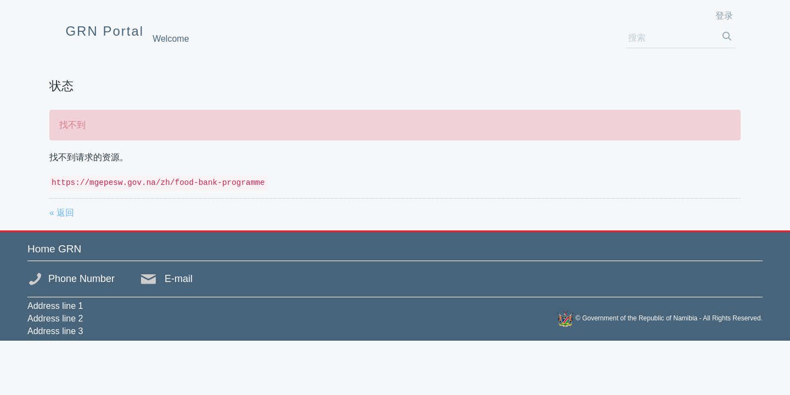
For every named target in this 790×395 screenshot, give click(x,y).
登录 (724, 15)
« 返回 (61, 212)
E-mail (179, 278)
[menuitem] (170, 38)
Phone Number (81, 278)
